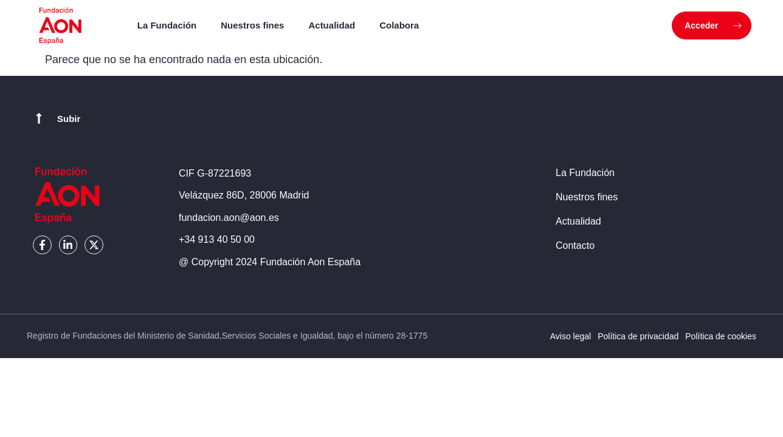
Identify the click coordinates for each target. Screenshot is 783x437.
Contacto (575, 245)
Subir (68, 118)
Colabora (399, 25)
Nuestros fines (252, 25)
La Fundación (167, 25)
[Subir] (39, 118)
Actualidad (331, 25)
